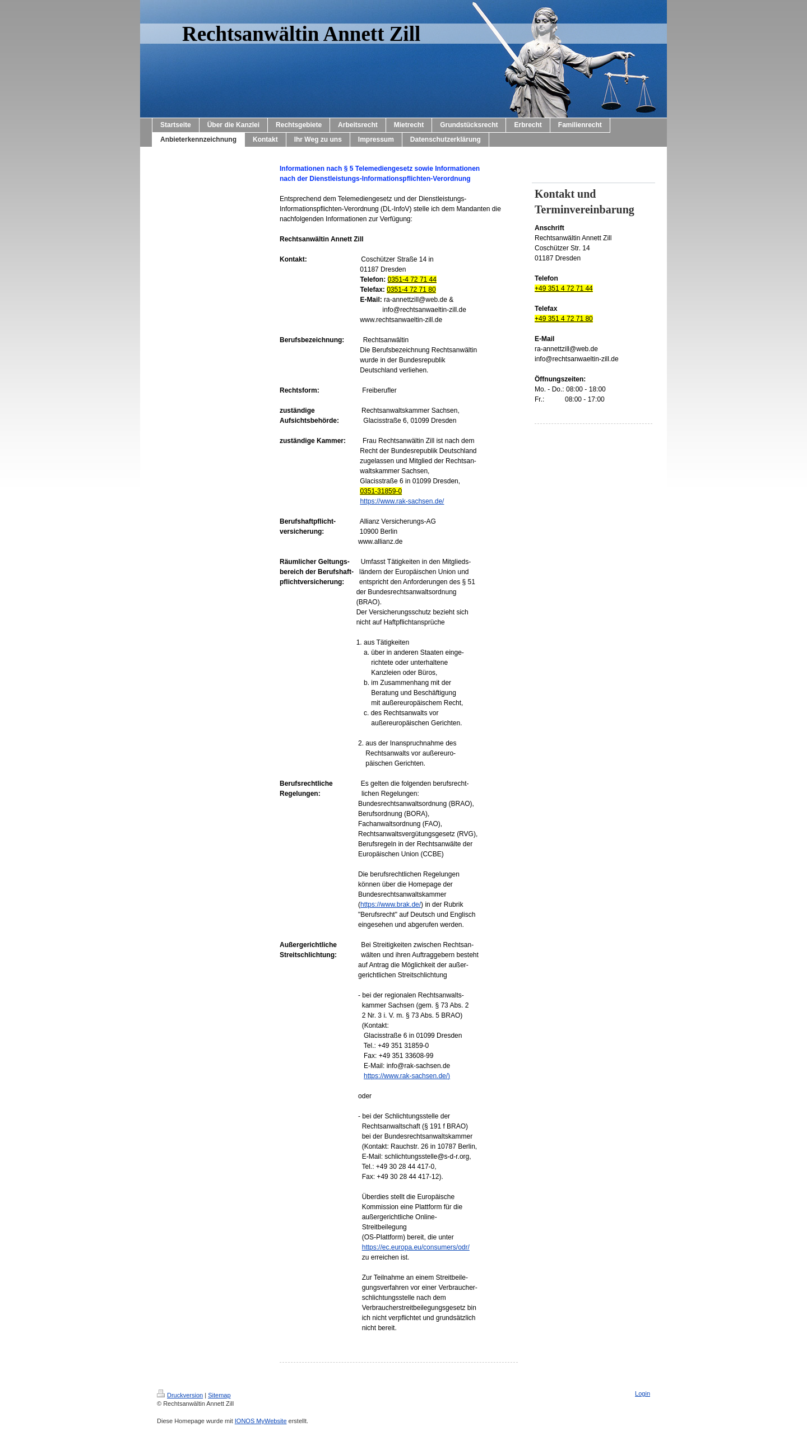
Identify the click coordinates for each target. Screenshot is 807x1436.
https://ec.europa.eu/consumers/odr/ (416, 1247)
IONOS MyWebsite (261, 1421)
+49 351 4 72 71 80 (564, 319)
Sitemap (219, 1395)
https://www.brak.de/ (390, 904)
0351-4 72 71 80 (411, 289)
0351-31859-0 (381, 491)
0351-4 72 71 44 (412, 279)
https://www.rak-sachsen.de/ (402, 501)
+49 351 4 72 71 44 (564, 288)
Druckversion (180, 1395)
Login (642, 1393)
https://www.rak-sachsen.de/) (407, 1076)
